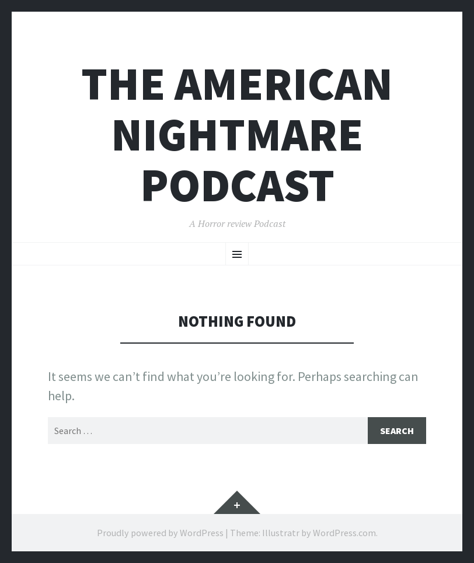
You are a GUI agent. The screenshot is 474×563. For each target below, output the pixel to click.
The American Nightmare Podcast (237, 134)
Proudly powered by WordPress (160, 532)
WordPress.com (344, 532)
